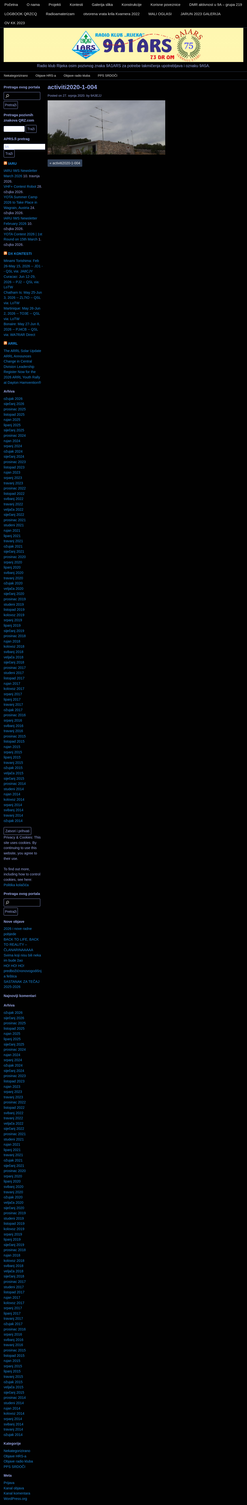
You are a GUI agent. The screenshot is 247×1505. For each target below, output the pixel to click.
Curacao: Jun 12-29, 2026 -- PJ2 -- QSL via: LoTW (22, 282)
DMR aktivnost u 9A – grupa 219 (215, 4)
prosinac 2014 (15, 784)
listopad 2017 (14, 678)
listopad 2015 (14, 741)
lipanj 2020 (12, 567)
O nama (33, 4)
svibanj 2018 (13, 652)
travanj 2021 (13, 541)
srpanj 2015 (13, 752)
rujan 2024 (12, 441)
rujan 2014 (12, 794)
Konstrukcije (132, 4)
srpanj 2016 (13, 720)
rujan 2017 (12, 683)
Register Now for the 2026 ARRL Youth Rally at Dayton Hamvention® (22, 377)
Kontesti (76, 4)
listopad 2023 (14, 467)
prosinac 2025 (15, 409)
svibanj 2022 (13, 499)
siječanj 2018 (14, 662)
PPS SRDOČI (107, 75)
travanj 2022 (13, 504)
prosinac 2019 (15, 599)
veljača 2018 (13, 657)
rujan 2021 (12, 530)
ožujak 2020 (13, 583)
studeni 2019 (14, 604)
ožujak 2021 (13, 546)
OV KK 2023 (14, 23)
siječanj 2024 (14, 456)
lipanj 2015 (12, 757)
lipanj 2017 (12, 699)
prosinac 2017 (15, 668)
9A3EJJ (96, 95)
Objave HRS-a (46, 75)
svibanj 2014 (13, 810)
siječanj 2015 (14, 778)
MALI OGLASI (160, 14)
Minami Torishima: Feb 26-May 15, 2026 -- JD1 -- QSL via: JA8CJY (23, 266)
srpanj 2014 (13, 805)
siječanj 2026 (14, 404)
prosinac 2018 (15, 636)
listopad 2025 (14, 414)
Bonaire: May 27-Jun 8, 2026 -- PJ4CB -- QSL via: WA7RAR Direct (22, 329)
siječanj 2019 (14, 631)
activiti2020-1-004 (72, 87)
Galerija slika (102, 4)
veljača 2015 (13, 773)
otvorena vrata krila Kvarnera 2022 (111, 14)
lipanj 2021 (12, 536)
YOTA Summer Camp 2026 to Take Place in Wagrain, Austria (20, 202)
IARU (12, 164)
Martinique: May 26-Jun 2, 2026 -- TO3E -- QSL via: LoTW (22, 313)
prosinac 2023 (15, 462)
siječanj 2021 (14, 551)
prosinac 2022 (15, 488)
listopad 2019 (14, 610)
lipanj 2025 (12, 425)
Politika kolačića (16, 885)
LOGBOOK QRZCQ (20, 14)
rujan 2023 (12, 472)
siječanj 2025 (14, 430)
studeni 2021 (14, 525)
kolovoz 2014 (14, 799)
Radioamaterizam (60, 14)
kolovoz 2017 (14, 689)
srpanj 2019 (13, 620)
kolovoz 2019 (14, 615)
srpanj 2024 (13, 446)
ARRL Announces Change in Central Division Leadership (19, 361)
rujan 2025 (12, 420)
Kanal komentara (17, 1493)
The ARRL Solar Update (22, 351)
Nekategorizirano (16, 75)
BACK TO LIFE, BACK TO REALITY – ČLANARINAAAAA (21, 944)
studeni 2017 (14, 673)
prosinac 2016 (15, 715)
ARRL (13, 343)
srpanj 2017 (13, 694)
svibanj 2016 (13, 726)
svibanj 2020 (13, 573)
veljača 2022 (13, 509)
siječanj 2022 (14, 515)
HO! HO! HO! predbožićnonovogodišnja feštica (22, 971)
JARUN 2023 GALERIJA (201, 14)
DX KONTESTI (20, 254)
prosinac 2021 (15, 520)
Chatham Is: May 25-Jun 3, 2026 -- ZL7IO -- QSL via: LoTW (23, 298)
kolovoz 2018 (14, 646)
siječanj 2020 (14, 594)
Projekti (55, 4)
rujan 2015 (12, 747)
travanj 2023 (13, 483)
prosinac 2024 (15, 435)
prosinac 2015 (15, 736)
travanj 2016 (13, 731)
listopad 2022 (14, 494)
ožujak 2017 (13, 710)
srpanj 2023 (13, 478)
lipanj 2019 (12, 625)
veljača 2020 (13, 589)
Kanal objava (14, 1488)
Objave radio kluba (77, 75)
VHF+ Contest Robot (20, 186)
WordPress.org (15, 1499)
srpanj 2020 (13, 562)
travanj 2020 (13, 578)
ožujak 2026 (13, 399)
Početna (11, 4)
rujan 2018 (12, 641)
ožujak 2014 (13, 821)
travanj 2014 (13, 815)
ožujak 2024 (13, 451)
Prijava (9, 1483)
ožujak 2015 (13, 768)
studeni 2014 (14, 789)
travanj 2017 (13, 704)
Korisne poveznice (166, 4)
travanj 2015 (13, 763)
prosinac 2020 (15, 557)
